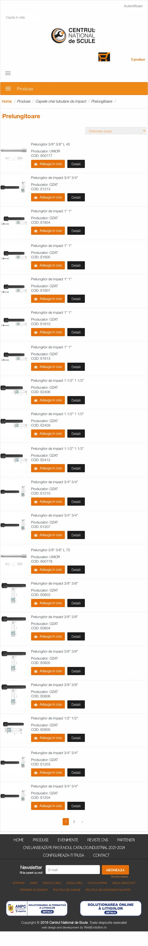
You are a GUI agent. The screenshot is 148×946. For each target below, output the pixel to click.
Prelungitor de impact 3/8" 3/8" (54, 583)
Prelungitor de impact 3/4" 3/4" (54, 178)
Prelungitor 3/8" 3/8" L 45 (50, 144)
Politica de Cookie (66, 890)
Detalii (76, 164)
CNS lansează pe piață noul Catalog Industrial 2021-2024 (74, 847)
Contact (101, 855)
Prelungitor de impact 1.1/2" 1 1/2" (57, 380)
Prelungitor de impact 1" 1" (51, 211)
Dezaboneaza (119, 876)
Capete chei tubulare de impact (60, 101)
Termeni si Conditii (33, 890)
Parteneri (125, 839)
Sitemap (19, 883)
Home (7, 101)
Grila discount (123, 883)
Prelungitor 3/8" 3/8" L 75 (50, 550)
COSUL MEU (74, 883)
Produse (23, 101)
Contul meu (52, 883)
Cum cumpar (97, 883)
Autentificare (133, 6)
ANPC (33, 883)
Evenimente (68, 839)
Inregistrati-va (17, 5)
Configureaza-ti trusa (63, 855)
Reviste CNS (97, 839)
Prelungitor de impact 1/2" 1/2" (54, 718)
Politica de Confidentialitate (108, 890)
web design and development (60, 927)
